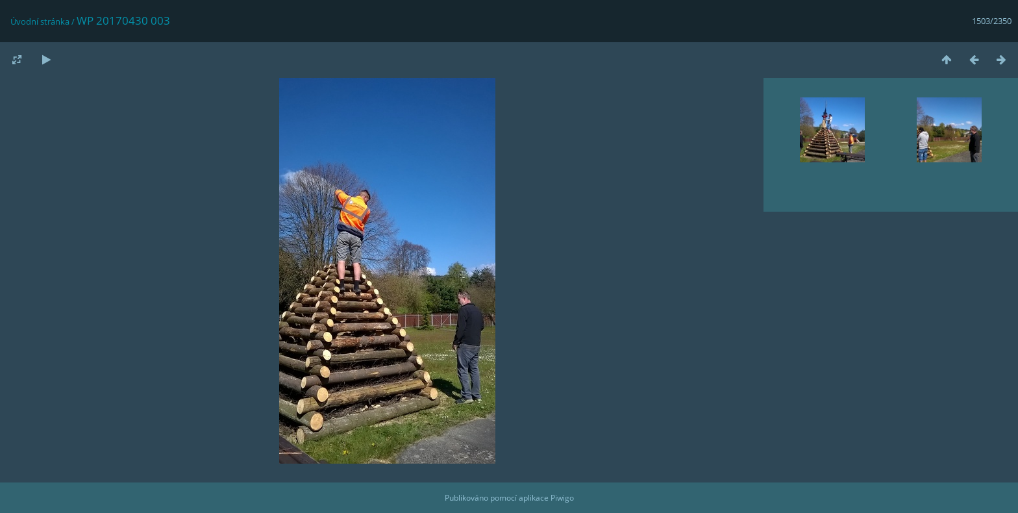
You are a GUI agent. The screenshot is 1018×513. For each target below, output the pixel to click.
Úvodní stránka (39, 21)
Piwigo (562, 497)
